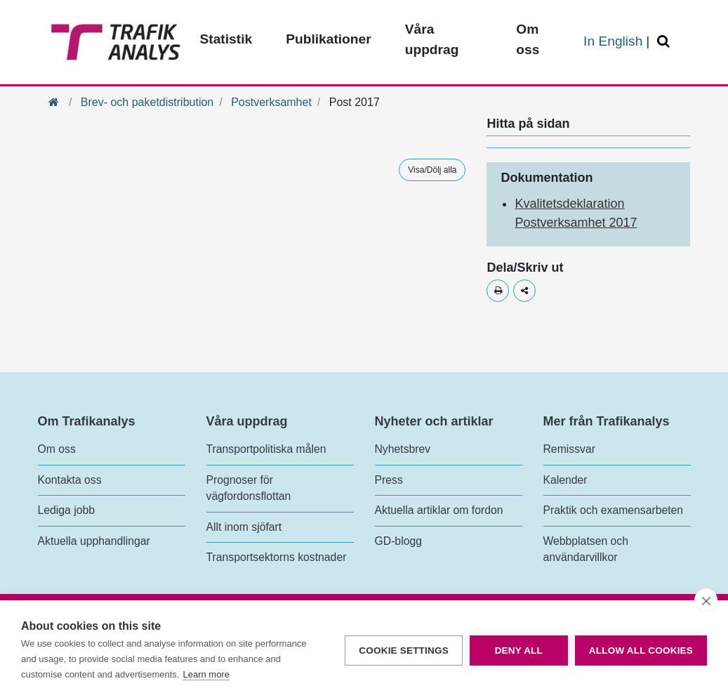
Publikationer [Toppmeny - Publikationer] (328, 39)
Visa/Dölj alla (432, 170)
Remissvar (569, 449)
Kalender (565, 480)
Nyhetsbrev (403, 449)
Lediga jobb (66, 510)
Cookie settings (404, 650)
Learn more (206, 674)
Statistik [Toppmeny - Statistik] (226, 39)
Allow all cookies (641, 650)
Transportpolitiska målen (266, 449)
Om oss (57, 449)
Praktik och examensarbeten (613, 510)
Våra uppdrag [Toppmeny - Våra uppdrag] (432, 39)
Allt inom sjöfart (244, 527)
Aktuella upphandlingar (94, 541)
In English (612, 41)
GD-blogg (398, 541)
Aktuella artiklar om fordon (439, 510)
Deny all (519, 650)
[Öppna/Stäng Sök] (665, 42)
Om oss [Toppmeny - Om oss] (527, 39)
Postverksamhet (271, 102)
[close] (705, 600)
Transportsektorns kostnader (276, 557)
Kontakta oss (70, 480)
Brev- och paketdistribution (147, 102)
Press (389, 480)
